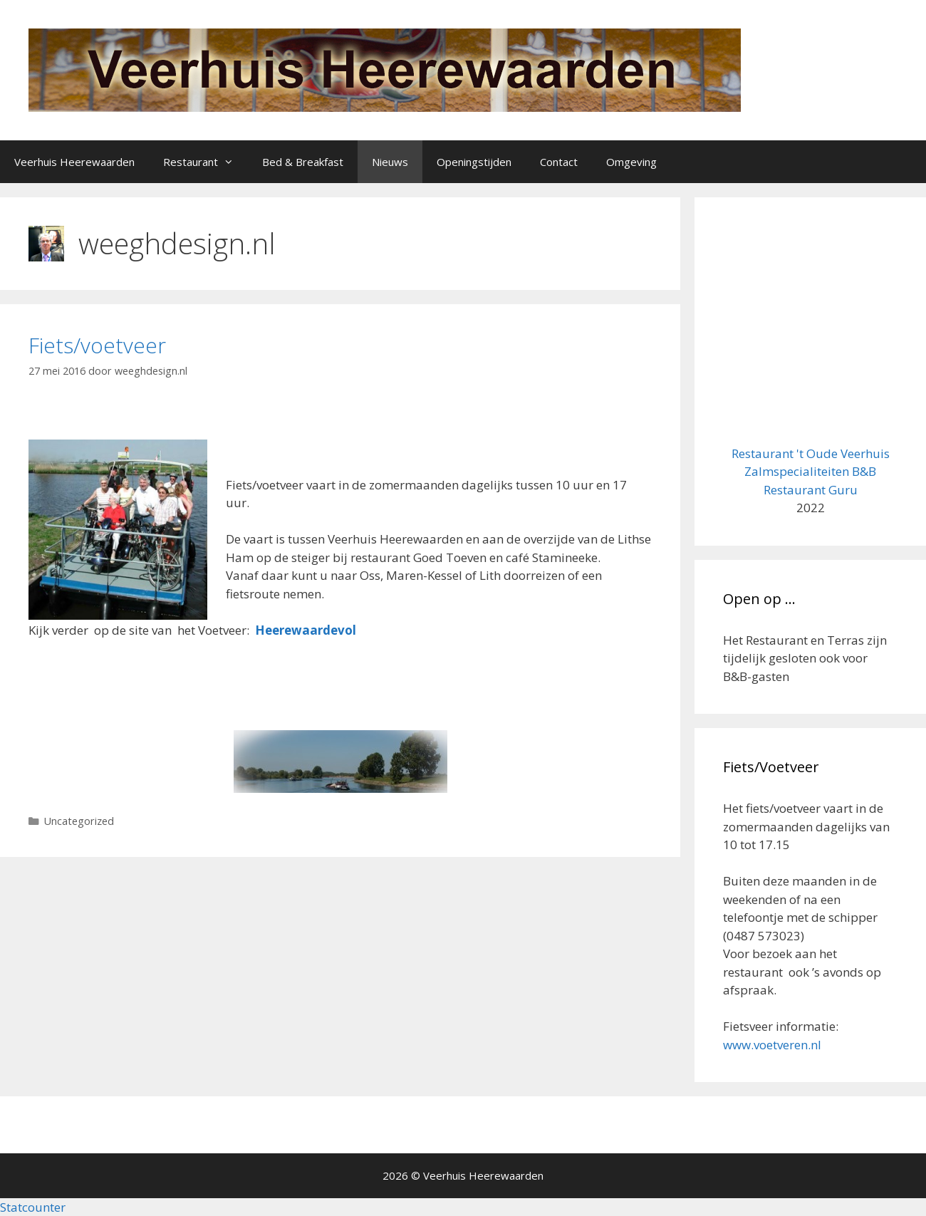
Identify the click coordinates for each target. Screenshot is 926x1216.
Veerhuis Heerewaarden (74, 162)
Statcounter (33, 1207)
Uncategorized (79, 821)
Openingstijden (474, 162)
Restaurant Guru (811, 490)
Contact (559, 162)
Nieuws (390, 162)
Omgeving (631, 162)
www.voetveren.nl (772, 1044)
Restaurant (205, 161)
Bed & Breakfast (302, 162)
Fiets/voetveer (97, 345)
